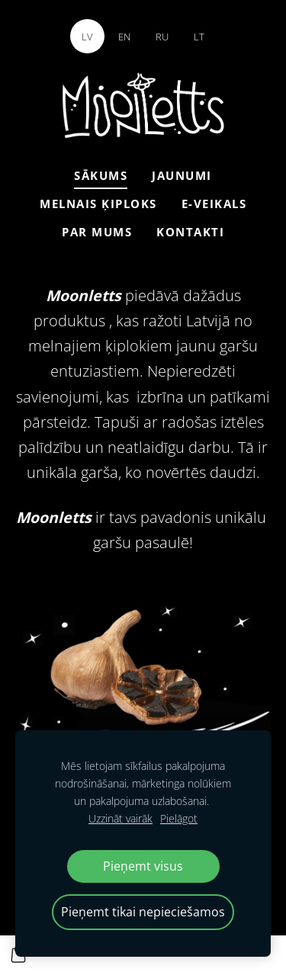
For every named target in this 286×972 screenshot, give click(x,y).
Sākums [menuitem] (100, 175)
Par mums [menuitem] (97, 231)
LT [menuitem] (199, 36)
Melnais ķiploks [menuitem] (98, 203)
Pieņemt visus (143, 866)
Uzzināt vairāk (120, 818)
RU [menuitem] (162, 36)
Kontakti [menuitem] (190, 231)
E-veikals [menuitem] (214, 203)
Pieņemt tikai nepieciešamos (143, 911)
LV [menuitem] (87, 36)
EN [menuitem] (124, 36)
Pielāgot (179, 818)
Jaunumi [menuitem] (182, 175)
